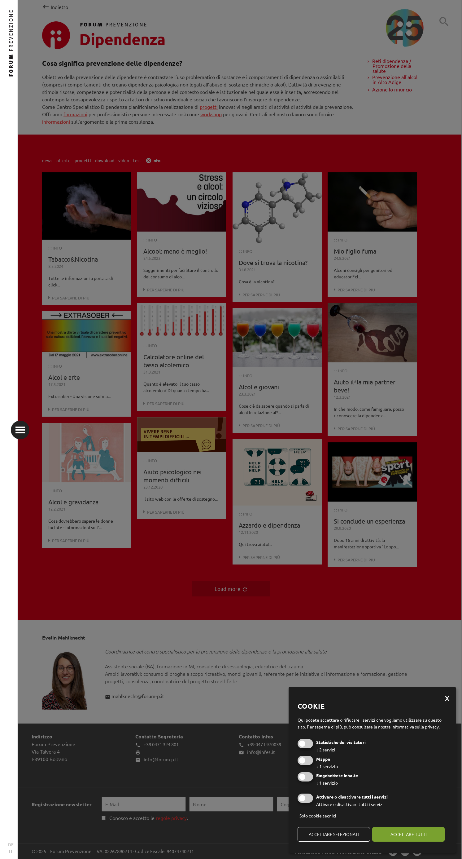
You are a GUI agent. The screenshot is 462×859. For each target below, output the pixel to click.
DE (11, 844)
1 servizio (327, 766)
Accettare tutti (408, 834)
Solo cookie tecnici (317, 815)
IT (11, 851)
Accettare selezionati (334, 834)
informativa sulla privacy (415, 726)
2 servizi (325, 749)
